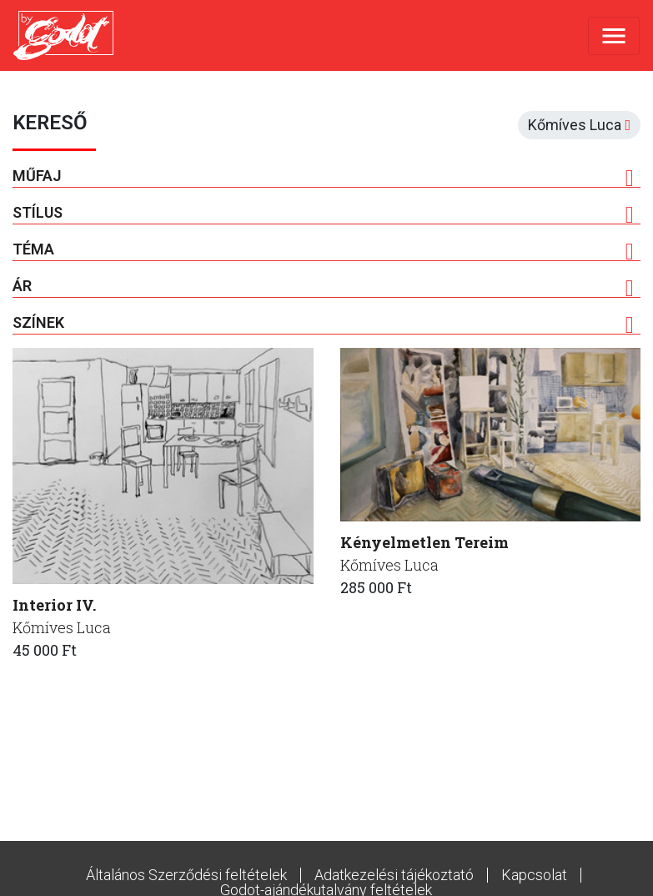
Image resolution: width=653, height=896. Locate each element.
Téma (323, 249)
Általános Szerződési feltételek (186, 874)
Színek (323, 323)
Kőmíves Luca (62, 627)
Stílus (323, 212)
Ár (323, 286)
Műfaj (323, 176)
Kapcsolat (534, 874)
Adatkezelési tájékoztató (394, 874)
